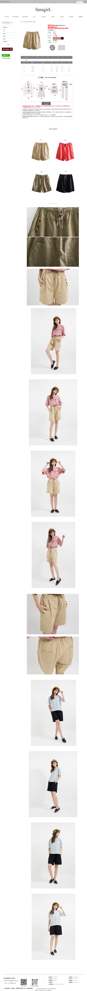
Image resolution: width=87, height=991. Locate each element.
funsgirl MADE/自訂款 (27, 21)
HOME (21, 21)
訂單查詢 (4, 1)
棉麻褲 (33, 21)
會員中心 (8, 1)
